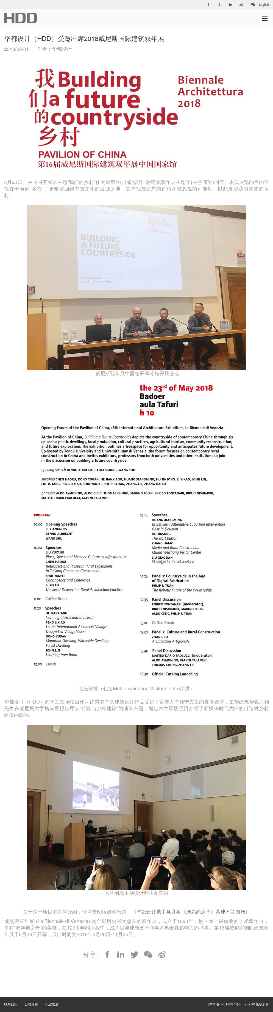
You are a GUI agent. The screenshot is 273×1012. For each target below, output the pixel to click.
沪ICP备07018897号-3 (224, 1004)
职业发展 (55, 999)
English (264, 5)
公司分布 (35, 999)
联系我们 (14, 999)
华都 (20, 18)
